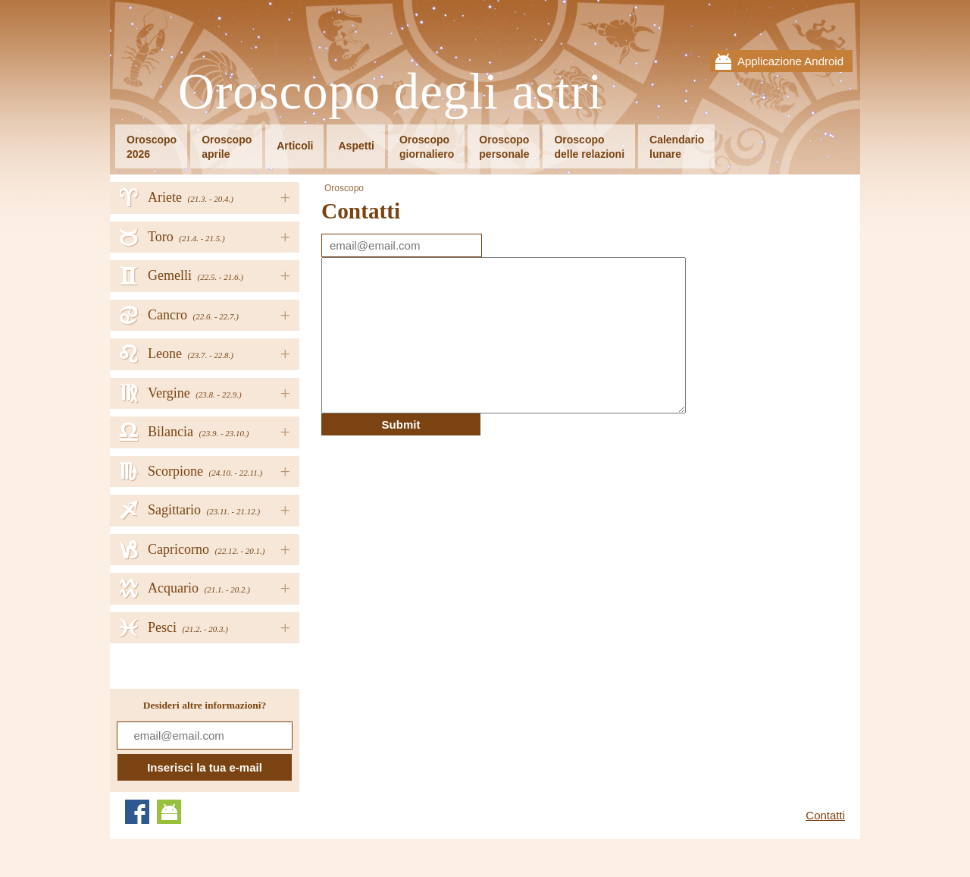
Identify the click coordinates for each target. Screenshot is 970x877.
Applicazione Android (790, 61)
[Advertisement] (448, 541)
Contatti (825, 815)
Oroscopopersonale (504, 147)
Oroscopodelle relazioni (589, 147)
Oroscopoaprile (227, 147)
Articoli (295, 146)
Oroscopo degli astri (390, 92)
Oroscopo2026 (152, 147)
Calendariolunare (676, 147)
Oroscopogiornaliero (426, 147)
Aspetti (356, 146)
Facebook (137, 812)
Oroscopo (344, 188)
